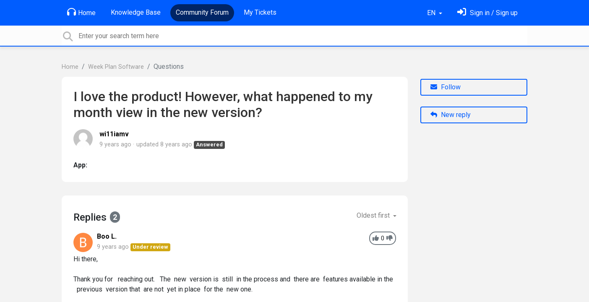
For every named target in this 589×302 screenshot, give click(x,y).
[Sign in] (487, 12)
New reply (450, 115)
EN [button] (432, 13)
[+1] (376, 238)
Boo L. (107, 236)
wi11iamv (114, 134)
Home (81, 12)
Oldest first (374, 215)
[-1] (389, 238)
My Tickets (260, 12)
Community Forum (202, 12)
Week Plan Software (116, 66)
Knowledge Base (136, 12)
